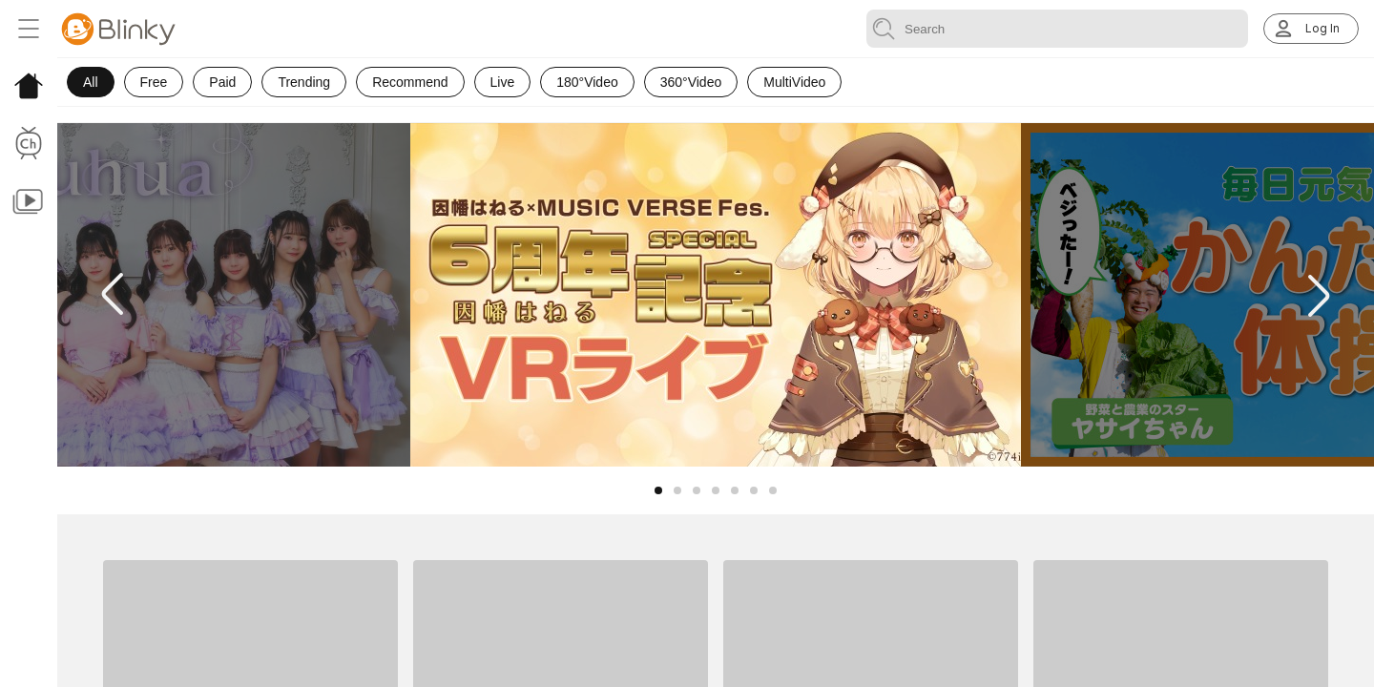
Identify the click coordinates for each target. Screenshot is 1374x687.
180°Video (587, 82)
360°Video (691, 82)
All (90, 82)
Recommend (410, 82)
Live (502, 82)
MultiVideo (794, 82)
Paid (222, 82)
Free (154, 82)
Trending (304, 82)
